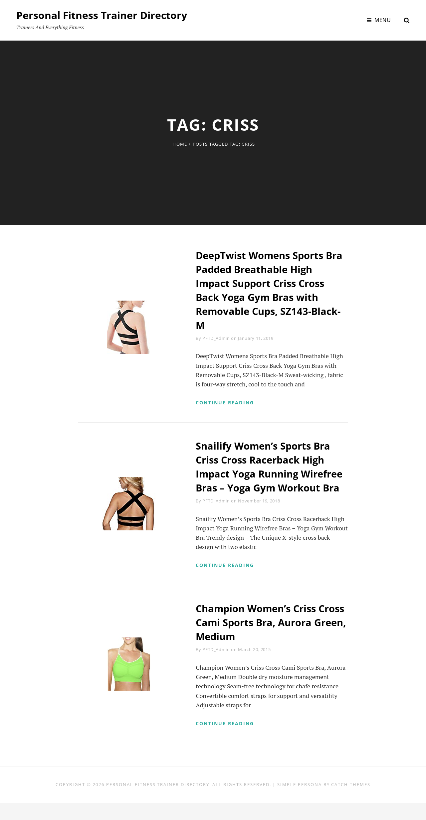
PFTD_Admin (216, 338)
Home (179, 144)
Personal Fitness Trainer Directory (101, 15)
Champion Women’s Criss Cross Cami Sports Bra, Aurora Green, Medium (271, 638)
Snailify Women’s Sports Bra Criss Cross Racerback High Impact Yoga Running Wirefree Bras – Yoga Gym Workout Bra (266, 474)
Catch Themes (350, 802)
